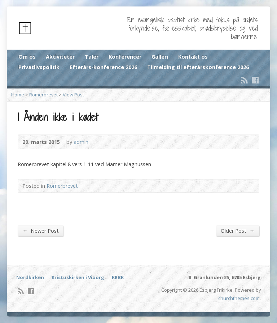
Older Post (237, 230)
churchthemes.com (239, 298)
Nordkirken (30, 277)
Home (17, 94)
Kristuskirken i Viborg (78, 277)
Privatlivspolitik (39, 67)
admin (81, 141)
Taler (91, 56)
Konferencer (125, 56)
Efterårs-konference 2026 (103, 67)
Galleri (159, 56)
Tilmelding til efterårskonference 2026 (198, 67)
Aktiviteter (60, 56)
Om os (27, 56)
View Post (73, 94)
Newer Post (40, 230)
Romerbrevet (43, 94)
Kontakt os (193, 56)
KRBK (118, 277)
